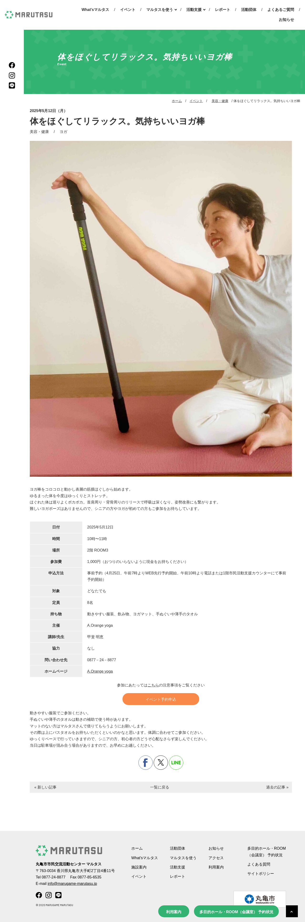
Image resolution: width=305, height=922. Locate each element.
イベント (127, 10)
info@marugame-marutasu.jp (72, 884)
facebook (145, 762)
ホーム (177, 101)
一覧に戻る (159, 787)
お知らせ (286, 20)
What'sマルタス (95, 10)
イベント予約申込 (161, 699)
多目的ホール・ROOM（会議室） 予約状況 (236, 912)
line (176, 762)
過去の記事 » (277, 787)
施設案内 (139, 867)
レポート (222, 10)
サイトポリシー (260, 874)
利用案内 (173, 912)
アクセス (216, 858)
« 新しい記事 (45, 787)
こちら (153, 685)
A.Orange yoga (100, 671)
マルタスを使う (159, 10)
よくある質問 (258, 864)
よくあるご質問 (280, 10)
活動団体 (248, 10)
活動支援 (194, 10)
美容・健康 (220, 101)
